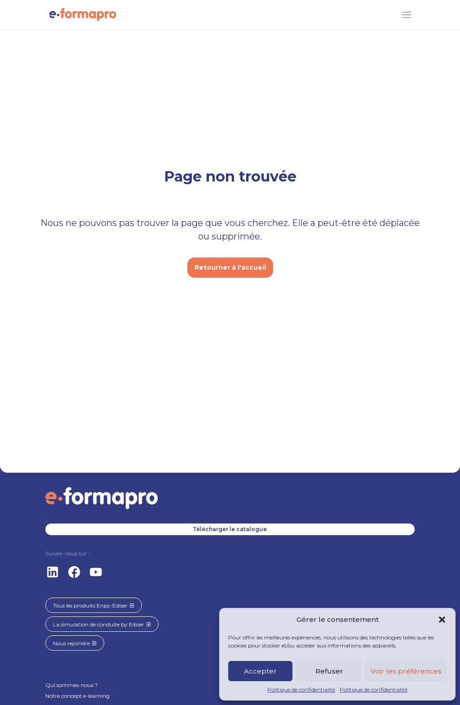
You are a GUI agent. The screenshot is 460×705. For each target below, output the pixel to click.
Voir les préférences (406, 671)
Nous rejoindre (75, 643)
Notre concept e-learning (77, 695)
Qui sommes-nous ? (71, 685)
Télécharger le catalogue (230, 529)
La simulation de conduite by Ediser (102, 624)
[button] (442, 619)
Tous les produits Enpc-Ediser (93, 605)
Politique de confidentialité (301, 689)
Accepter (260, 671)
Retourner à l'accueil (230, 267)
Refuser (329, 671)
